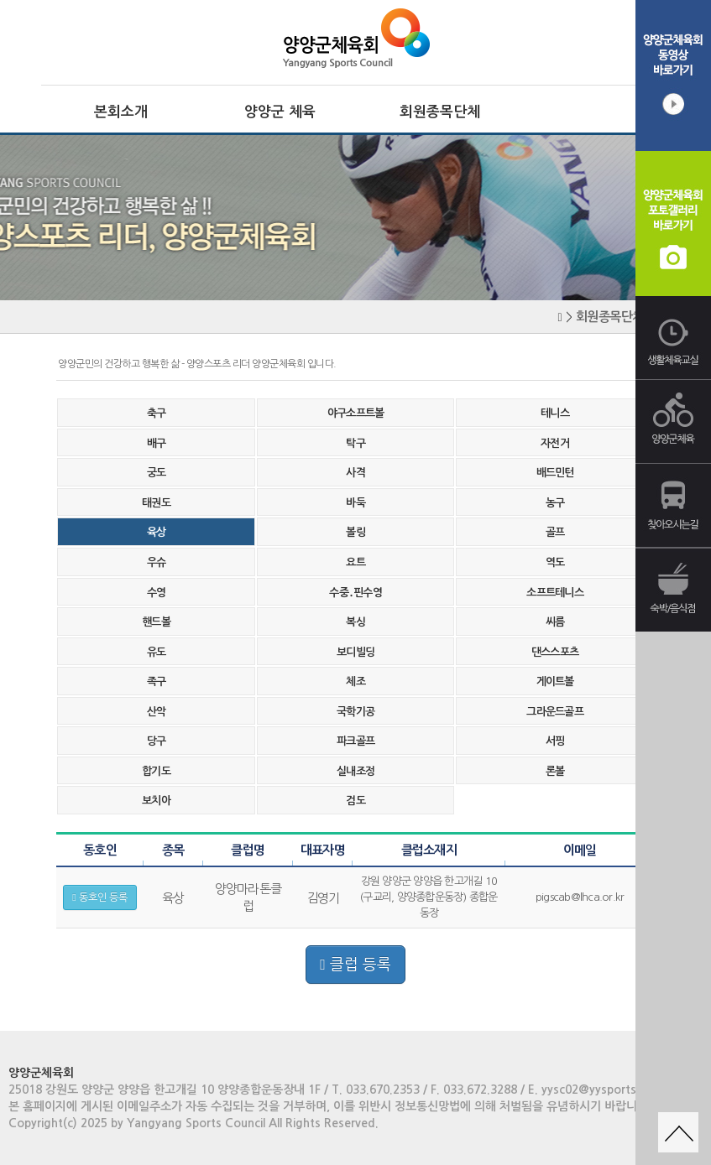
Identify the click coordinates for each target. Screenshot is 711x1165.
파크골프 (355, 741)
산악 (156, 711)
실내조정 (355, 771)
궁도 (156, 472)
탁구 (355, 443)
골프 (555, 532)
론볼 (555, 771)
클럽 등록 (355, 964)
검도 (355, 800)
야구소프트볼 (355, 413)
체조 (355, 681)
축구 (156, 413)
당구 (156, 741)
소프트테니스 (554, 592)
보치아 (156, 800)
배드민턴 (555, 472)
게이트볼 (555, 681)
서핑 (555, 741)
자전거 (555, 443)
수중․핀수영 (355, 592)
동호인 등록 (99, 897)
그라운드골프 (554, 711)
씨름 (555, 621)
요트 (355, 562)
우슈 (156, 562)
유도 (156, 652)
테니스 (555, 413)
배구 (156, 443)
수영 (156, 592)
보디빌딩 (355, 652)
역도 (555, 562)
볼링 (355, 532)
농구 (555, 502)
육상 (156, 532)
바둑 (355, 502)
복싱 (355, 621)
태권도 (156, 502)
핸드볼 (156, 621)
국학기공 (355, 711)
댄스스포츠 (554, 652)
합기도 (156, 771)
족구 (156, 681)
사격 (355, 472)
